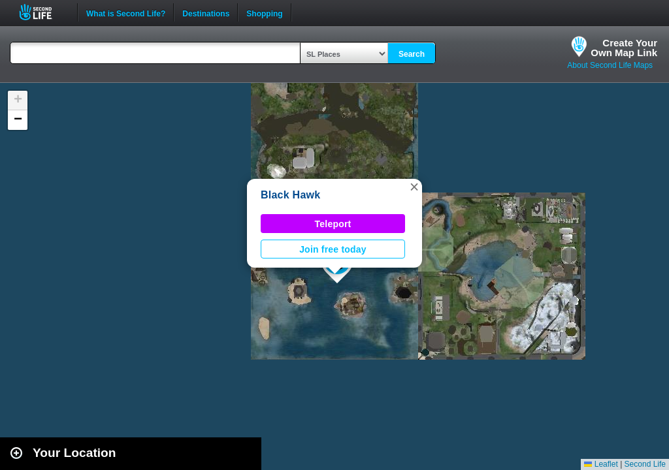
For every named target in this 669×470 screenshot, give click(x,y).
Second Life (42, 12)
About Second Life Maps (610, 65)
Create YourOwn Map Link (624, 47)
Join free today (333, 249)
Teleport (333, 224)
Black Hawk (290, 194)
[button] (414, 187)
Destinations (205, 12)
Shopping (264, 12)
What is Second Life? (125, 12)
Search (412, 54)
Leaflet (600, 464)
